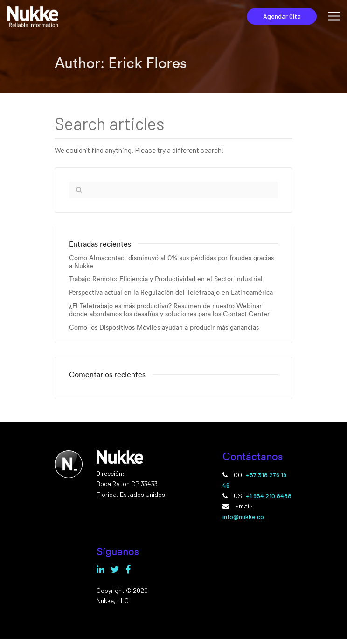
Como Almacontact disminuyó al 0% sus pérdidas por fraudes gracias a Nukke (171, 262)
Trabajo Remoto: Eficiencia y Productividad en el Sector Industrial (166, 279)
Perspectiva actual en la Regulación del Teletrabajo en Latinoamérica (171, 292)
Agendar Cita (282, 16)
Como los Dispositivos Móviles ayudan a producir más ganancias (164, 327)
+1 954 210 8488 (268, 496)
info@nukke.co (243, 517)
